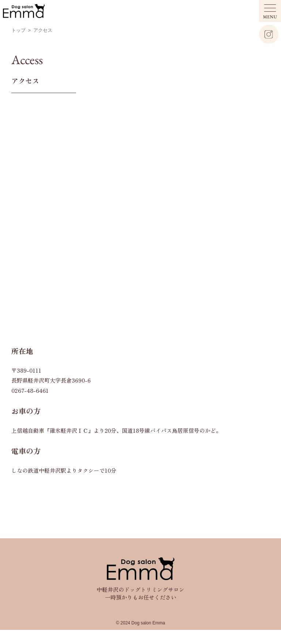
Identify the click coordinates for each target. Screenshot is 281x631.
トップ (18, 30)
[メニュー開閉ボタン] (270, 11)
